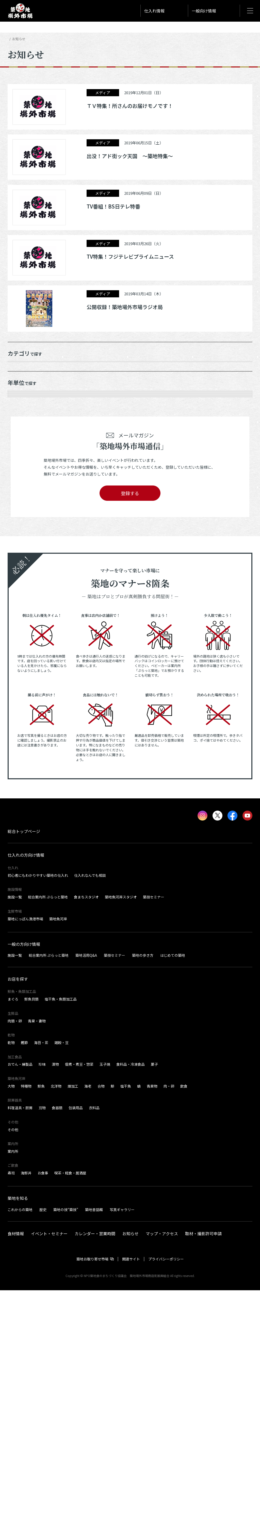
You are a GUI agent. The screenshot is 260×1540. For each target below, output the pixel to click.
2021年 (18, 497)
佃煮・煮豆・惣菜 (79, 1314)
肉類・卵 (15, 1270)
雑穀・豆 (61, 1292)
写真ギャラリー (122, 1459)
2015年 (18, 568)
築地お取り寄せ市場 (92, 1508)
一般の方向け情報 (24, 1194)
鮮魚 (41, 1335)
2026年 (18, 425)
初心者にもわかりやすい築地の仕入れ (38, 1125)
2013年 (18, 597)
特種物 (26, 1335)
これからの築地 (20, 1459)
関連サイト (131, 1508)
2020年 (18, 511)
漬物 (55, 1314)
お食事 (43, 1422)
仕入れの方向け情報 (26, 1105)
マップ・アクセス (162, 1483)
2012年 (18, 611)
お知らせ (20, 368)
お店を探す (18, 1229)
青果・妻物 (37, 1270)
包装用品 (76, 1357)
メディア (20, 382)
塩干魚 (125, 1335)
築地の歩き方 (142, 1205)
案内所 (13, 1401)
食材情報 (16, 1483)
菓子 (154, 1314)
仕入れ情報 (154, 11)
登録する (130, 743)
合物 (101, 1335)
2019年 (18, 525)
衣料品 (94, 1357)
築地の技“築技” (65, 1459)
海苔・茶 (41, 1292)
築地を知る (18, 1448)
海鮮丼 (26, 1422)
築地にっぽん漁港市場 (25, 1168)
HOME (12, 38)
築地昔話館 (94, 1459)
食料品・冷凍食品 (130, 1314)
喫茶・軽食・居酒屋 (70, 1422)
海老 (87, 1335)
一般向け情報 (204, 11)
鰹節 (24, 1292)
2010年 (18, 640)
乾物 (11, 1292)
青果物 (152, 1335)
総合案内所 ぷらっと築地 (48, 1146)
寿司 (11, 1422)
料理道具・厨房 (20, 1357)
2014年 (18, 583)
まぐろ (13, 1249)
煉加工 (73, 1335)
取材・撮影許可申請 (203, 1483)
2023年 (18, 468)
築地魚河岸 (58, 1168)
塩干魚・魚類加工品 (61, 1249)
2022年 (18, 482)
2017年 (18, 540)
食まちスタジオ (86, 1146)
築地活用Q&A (86, 1205)
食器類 (57, 1357)
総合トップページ (24, 1081)
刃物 (42, 1357)
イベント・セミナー (49, 1483)
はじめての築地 (172, 1205)
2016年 (18, 554)
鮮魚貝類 (31, 1249)
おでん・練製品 (20, 1314)
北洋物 (56, 1335)
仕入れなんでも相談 (90, 1125)
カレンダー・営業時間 (95, 1483)
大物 (11, 1335)
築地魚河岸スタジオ (121, 1146)
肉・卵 (169, 1335)
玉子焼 (105, 1314)
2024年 (18, 454)
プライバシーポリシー (166, 1508)
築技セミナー (153, 1146)
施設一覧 (15, 1146)
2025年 (18, 440)
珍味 (42, 1314)
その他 (13, 1379)
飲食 (183, 1335)
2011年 (18, 625)
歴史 (42, 1459)
